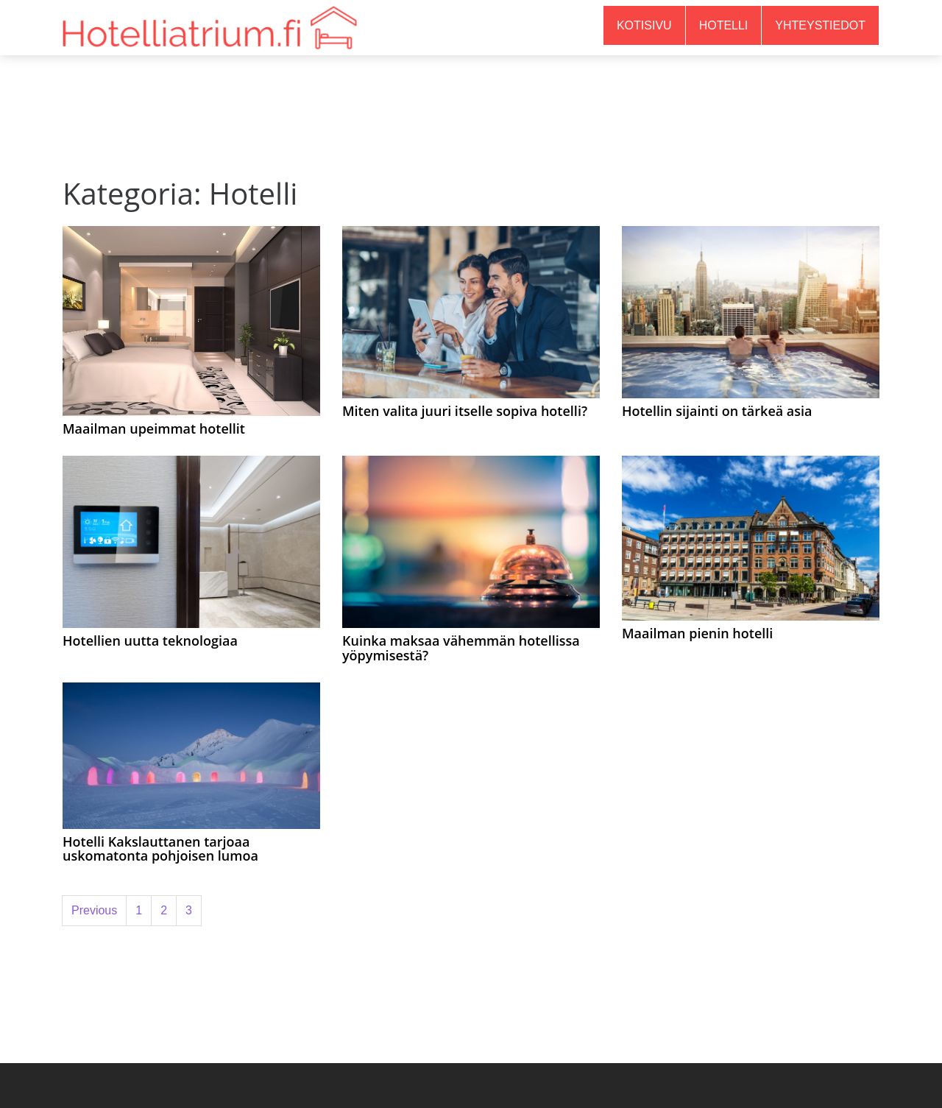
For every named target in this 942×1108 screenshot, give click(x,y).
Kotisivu (644, 25)
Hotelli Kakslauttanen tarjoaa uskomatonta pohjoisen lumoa (160, 849)
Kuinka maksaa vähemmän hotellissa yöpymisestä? (461, 648)
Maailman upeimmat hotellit (154, 428)
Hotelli (723, 25)
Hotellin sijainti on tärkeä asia (717, 411)
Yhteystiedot (820, 25)
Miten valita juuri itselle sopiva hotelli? (464, 411)
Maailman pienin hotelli (697, 633)
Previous (94, 910)
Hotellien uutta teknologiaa (150, 640)
